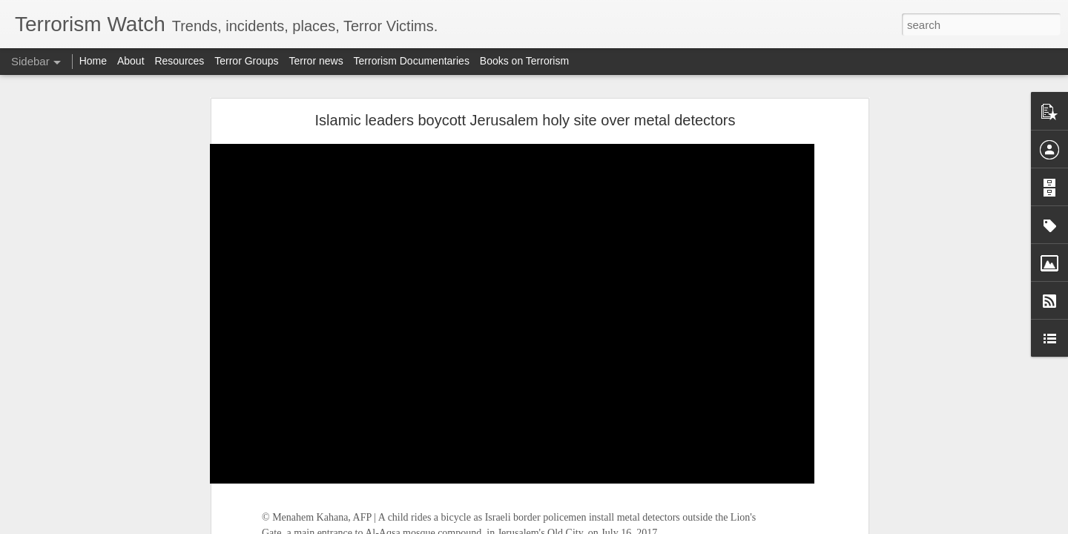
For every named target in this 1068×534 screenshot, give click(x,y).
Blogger (580, 525)
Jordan (324, 204)
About (131, 61)
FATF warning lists (72, 391)
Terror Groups (246, 61)
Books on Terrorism (524, 61)
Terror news (316, 61)
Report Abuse (624, 525)
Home (93, 61)
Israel (396, 116)
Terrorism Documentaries (411, 61)
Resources (179, 61)
